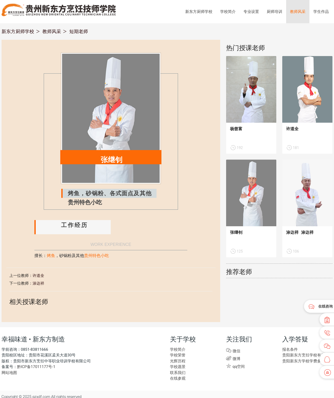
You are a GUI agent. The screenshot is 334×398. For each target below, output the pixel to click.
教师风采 (298, 11)
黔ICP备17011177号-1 (36, 366)
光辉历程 (177, 361)
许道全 (38, 275)
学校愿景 (177, 366)
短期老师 (78, 31)
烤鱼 (51, 256)
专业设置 (251, 11)
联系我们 (177, 372)
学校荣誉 (177, 355)
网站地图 (9, 372)
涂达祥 (38, 283)
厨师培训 (274, 11)
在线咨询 (325, 306)
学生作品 (321, 11)
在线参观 (177, 378)
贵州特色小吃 (96, 256)
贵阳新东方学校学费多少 (303, 361)
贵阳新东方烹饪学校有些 (303, 355)
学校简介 (228, 11)
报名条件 (290, 349)
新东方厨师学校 (198, 11)
